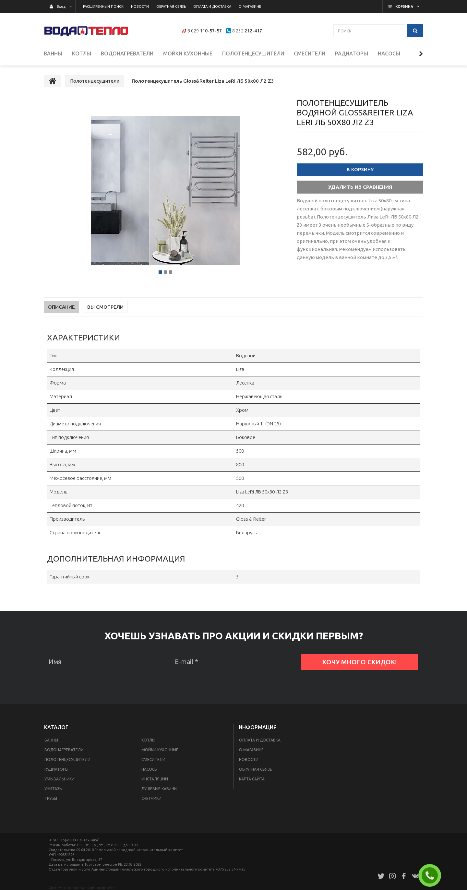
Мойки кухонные (159, 750)
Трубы (50, 798)
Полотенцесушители (67, 759)
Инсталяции (154, 779)
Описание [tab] (61, 307)
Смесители (153, 759)
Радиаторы (56, 769)
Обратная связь (255, 769)
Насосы (149, 769)
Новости (248, 759)
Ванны (51, 740)
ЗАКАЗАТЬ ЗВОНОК (432, 875)
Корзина (404, 6)
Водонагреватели (64, 750)
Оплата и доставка (260, 740)
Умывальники (59, 779)
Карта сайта (252, 779)
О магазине (251, 750)
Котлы (148, 740)
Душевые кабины (159, 789)
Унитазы (53, 789)
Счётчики (151, 798)
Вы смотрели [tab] (105, 307)
